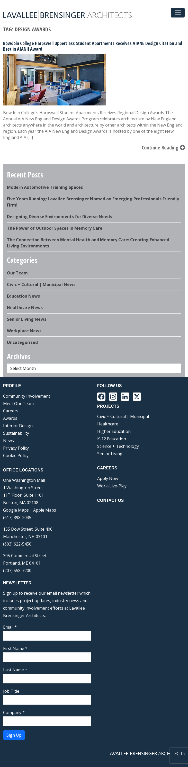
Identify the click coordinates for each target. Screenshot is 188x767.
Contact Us (110, 500)
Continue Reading (163, 147)
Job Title (11, 691)
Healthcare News (25, 307)
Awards (10, 418)
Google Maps (16, 510)
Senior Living (109, 454)
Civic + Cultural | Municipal (123, 416)
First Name (15, 648)
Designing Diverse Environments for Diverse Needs (59, 216)
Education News (23, 296)
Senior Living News (26, 319)
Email (10, 627)
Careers (10, 411)
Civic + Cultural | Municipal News (41, 284)
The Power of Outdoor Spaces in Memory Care (54, 228)
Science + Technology (118, 446)
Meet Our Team (18, 403)
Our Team (17, 273)
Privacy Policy (16, 448)
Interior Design (18, 426)
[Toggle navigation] (178, 12)
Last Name (15, 670)
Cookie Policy (16, 455)
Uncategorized (22, 342)
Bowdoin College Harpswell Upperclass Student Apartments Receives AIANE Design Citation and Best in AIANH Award (92, 46)
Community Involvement (26, 396)
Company (14, 712)
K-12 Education (111, 439)
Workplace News (24, 331)
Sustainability (16, 433)
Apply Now (107, 478)
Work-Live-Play (112, 486)
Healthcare (107, 424)
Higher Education (114, 431)
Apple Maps (44, 510)
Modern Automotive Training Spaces (45, 187)
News (8, 440)
